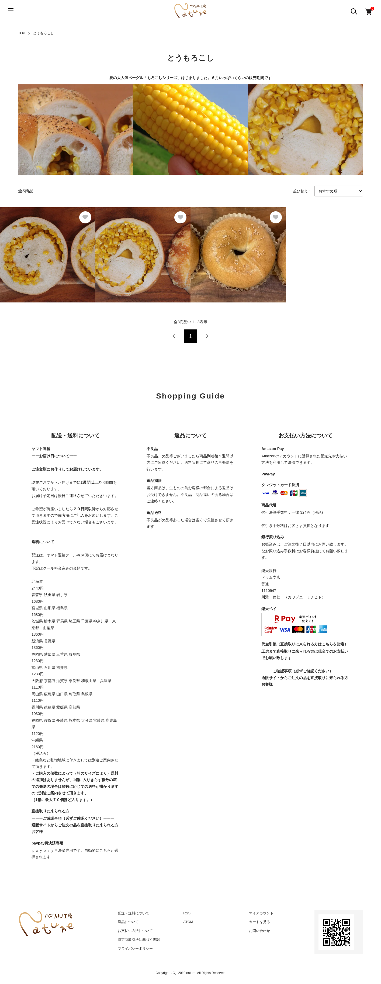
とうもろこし (43, 33)
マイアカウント (261, 913)
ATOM (188, 922)
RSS (186, 913)
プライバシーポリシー (135, 948)
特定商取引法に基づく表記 (139, 940)
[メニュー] (11, 11)
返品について (128, 922)
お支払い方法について (135, 931)
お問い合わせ (259, 931)
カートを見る (259, 922)
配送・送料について (133, 913)
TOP (21, 33)
